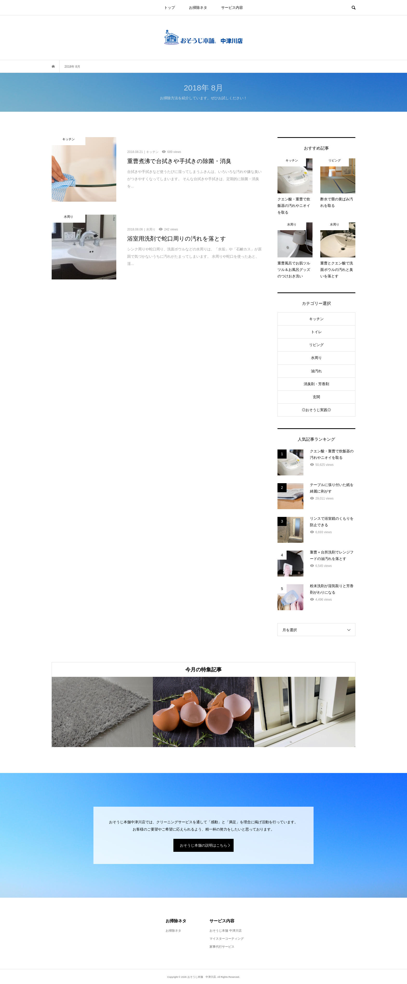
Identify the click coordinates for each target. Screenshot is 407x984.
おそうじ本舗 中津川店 (225, 930)
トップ (169, 7)
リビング (316, 345)
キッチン (316, 319)
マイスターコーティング (226, 938)
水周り (316, 358)
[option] (102, 712)
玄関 (316, 397)
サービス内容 (232, 7)
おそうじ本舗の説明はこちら (203, 845)
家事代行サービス (221, 946)
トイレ (316, 332)
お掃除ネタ (198, 7)
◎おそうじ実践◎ (316, 410)
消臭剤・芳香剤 (316, 384)
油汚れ (316, 371)
